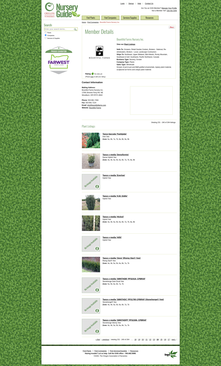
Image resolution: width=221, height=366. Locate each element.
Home (84, 22)
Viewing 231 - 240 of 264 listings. (163, 122)
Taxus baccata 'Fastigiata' (115, 134)
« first (98, 340)
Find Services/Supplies (118, 351)
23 (154, 340)
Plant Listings (129, 44)
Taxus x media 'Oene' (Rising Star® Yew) (122, 258)
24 (158, 340)
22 (150, 340)
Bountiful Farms (95, 108)
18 (135, 340)
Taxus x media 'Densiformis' (116, 155)
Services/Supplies (130, 17)
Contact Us (149, 4)
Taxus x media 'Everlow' (114, 175)
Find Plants (91, 17)
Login (123, 4)
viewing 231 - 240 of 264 (120, 340)
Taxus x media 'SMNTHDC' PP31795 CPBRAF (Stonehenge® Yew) (133, 299)
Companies (49, 35)
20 (143, 340)
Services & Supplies (52, 38)
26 (165, 340)
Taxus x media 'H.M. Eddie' (115, 196)
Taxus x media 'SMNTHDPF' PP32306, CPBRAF (124, 320)
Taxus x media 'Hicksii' (113, 217)
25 (161, 340)
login (91, 77)
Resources (149, 17)
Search (75, 29)
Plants (48, 32)
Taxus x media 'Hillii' (112, 237)
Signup (131, 4)
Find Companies (110, 17)
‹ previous (105, 340)
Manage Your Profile (169, 8)
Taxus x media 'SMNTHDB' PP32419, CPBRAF (124, 279)
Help (139, 4)
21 (146, 340)
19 (139, 340)
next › (174, 340)
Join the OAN (172, 11)
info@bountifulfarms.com (96, 105)
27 (169, 340)
